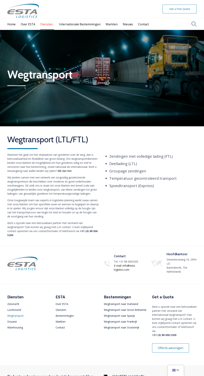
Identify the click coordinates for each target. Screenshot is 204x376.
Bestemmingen (65, 315)
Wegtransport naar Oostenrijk (121, 327)
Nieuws (128, 24)
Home (11, 24)
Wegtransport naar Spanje (119, 315)
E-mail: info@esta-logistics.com (125, 267)
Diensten (46, 24)
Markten (112, 24)
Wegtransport (15, 315)
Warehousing (15, 327)
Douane (12, 321)
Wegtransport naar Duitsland (121, 304)
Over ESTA (28, 24)
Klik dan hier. (65, 171)
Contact (143, 24)
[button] (180, 9)
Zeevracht (13, 304)
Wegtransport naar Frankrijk (120, 321)
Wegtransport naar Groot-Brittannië (125, 310)
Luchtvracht (14, 310)
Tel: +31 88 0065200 (126, 261)
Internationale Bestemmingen (80, 24)
